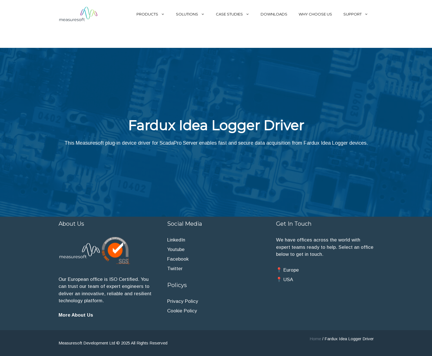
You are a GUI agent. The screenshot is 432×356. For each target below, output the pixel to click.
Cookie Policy (182, 311)
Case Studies (235, 14)
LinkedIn (176, 240)
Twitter (175, 268)
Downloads (274, 14)
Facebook (178, 259)
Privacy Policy (182, 301)
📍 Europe (287, 270)
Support (358, 14)
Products (153, 14)
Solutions (193, 14)
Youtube (176, 249)
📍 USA (284, 279)
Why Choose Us (315, 14)
